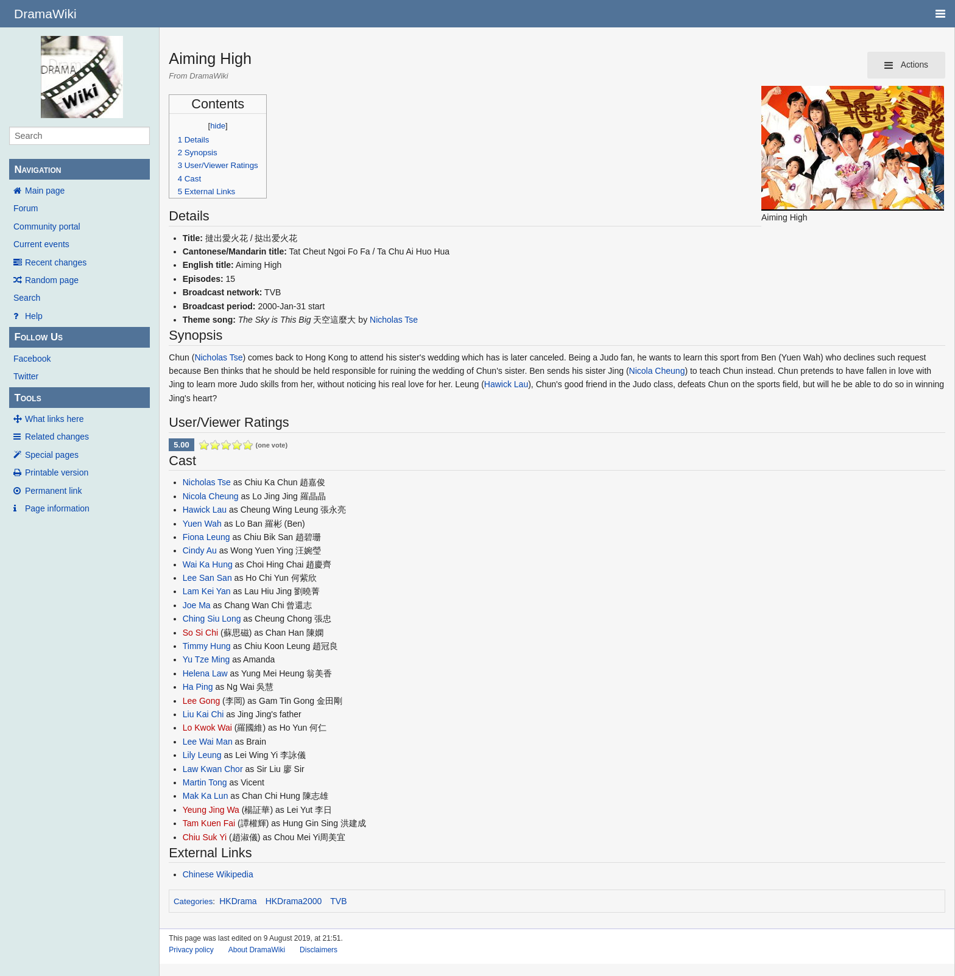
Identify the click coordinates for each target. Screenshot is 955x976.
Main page (45, 190)
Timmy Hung (207, 646)
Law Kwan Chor (213, 769)
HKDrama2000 (294, 901)
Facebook (32, 358)
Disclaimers (318, 950)
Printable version (56, 472)
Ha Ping (198, 687)
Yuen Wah (202, 523)
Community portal (46, 226)
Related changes (57, 436)
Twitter (25, 376)
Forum (25, 208)
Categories (193, 901)
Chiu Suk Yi (205, 837)
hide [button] (217, 125)
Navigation (37, 169)
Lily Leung (202, 755)
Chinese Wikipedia (218, 874)
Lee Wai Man (208, 741)
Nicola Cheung (657, 371)
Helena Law (205, 673)
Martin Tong (205, 782)
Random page (52, 280)
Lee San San (207, 578)
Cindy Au (200, 550)
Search (26, 298)
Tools (27, 398)
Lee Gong (201, 701)
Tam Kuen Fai (209, 823)
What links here (54, 419)
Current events (41, 244)
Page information (57, 508)
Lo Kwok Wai (207, 727)
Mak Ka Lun (205, 796)
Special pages (52, 455)
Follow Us (38, 337)
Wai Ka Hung (208, 564)
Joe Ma (197, 605)
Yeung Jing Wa (211, 810)
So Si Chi (200, 632)
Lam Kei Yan (207, 591)
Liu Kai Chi (203, 714)
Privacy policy (191, 950)
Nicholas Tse (394, 320)
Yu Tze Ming (206, 659)
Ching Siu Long (212, 618)
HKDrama (237, 901)
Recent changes (55, 262)
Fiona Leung (206, 537)
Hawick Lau (506, 384)
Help (34, 316)
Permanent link (53, 491)
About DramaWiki (256, 950)
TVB (338, 901)
